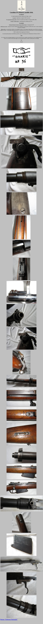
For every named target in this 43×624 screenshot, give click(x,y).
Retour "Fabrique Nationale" (9, 619)
